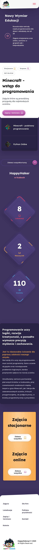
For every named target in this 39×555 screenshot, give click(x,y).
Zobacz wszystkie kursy (22, 162)
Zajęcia (6, 504)
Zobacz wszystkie (20, 438)
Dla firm (25, 504)
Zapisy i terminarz (14, 113)
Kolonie (6, 525)
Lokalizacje (7, 510)
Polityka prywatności (27, 511)
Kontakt (25, 519)
